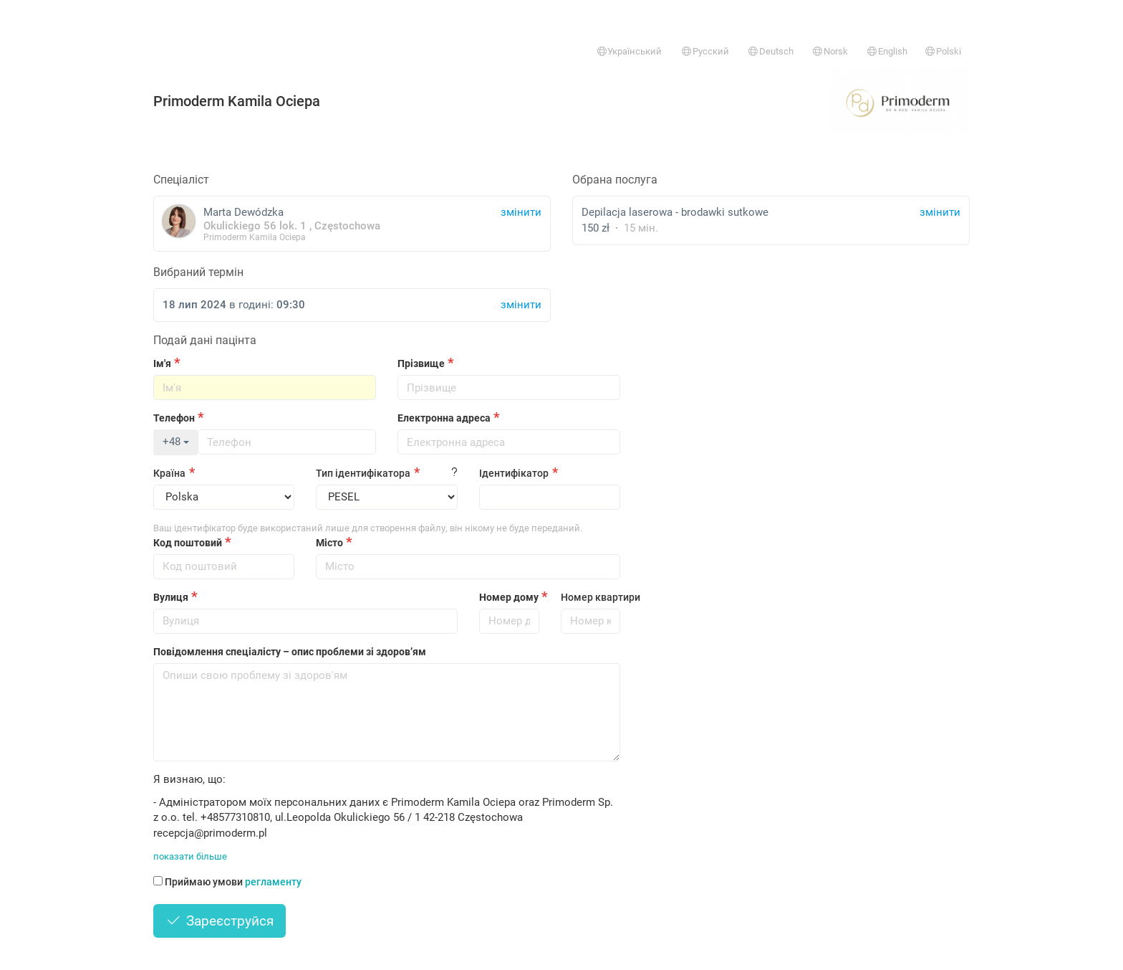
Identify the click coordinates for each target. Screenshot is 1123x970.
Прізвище (421, 363)
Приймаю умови (227, 882)
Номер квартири (591, 597)
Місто (329, 542)
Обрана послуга (614, 179)
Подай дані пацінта (204, 340)
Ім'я (162, 363)
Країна (169, 473)
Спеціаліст (181, 179)
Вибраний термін (198, 272)
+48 (176, 441)
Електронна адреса (444, 418)
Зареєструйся (219, 921)
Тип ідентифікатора (363, 473)
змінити (940, 212)
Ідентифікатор (514, 473)
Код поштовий (187, 542)
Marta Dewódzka (352, 223)
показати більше (190, 856)
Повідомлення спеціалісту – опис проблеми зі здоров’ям (289, 651)
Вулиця (170, 597)
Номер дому (509, 597)
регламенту (273, 882)
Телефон (174, 418)
